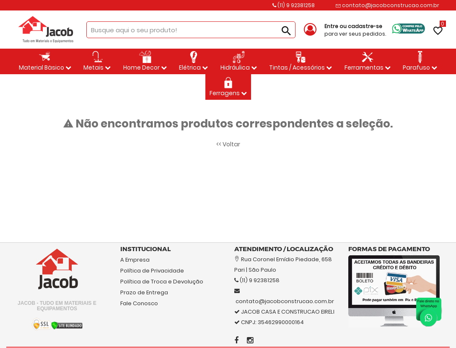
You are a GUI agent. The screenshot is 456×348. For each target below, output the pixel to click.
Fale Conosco (139, 303)
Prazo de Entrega (144, 292)
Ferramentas (368, 61)
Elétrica (193, 61)
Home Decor (145, 61)
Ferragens (228, 86)
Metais (97, 61)
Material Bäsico (45, 61)
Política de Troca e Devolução (161, 282)
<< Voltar (228, 144)
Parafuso (420, 61)
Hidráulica (238, 61)
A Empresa (135, 260)
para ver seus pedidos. (355, 30)
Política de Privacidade (152, 271)
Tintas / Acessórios (300, 61)
